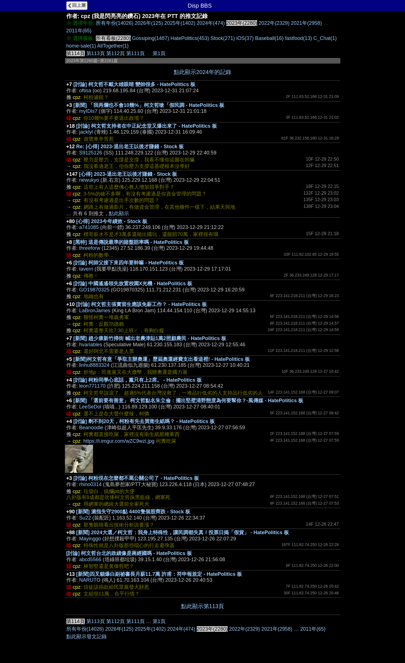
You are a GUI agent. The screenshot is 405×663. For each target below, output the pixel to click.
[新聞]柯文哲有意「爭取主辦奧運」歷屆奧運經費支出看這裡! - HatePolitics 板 (161, 359)
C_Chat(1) (325, 38)
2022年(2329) (274, 23)
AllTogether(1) (113, 46)
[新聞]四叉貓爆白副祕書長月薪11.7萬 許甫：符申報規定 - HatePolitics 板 (159, 574)
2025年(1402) (179, 23)
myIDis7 (88, 111)
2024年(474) (211, 23)
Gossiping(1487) (150, 38)
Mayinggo (90, 538)
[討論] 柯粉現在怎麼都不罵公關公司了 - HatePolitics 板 (136, 478)
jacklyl (86, 132)
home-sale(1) (81, 46)
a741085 (89, 227)
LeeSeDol (90, 407)
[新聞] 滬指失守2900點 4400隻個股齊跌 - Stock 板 (133, 511)
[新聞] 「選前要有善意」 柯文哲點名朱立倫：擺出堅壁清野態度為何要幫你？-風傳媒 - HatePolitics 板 (188, 400)
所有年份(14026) (115, 23)
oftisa (85, 90)
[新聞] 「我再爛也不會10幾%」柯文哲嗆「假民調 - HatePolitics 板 (148, 105)
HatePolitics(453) (190, 38)
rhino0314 (90, 484)
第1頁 (159, 53)
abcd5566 (90, 559)
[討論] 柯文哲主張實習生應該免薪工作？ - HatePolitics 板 (141, 304)
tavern (86, 269)
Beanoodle (91, 427)
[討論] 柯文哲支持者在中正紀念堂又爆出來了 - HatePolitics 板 (146, 126)
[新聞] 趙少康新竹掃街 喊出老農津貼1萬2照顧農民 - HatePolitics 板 (149, 338)
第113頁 (95, 53)
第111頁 (135, 53)
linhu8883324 (94, 365)
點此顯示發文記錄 (86, 636)
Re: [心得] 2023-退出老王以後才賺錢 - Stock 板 (130, 146)
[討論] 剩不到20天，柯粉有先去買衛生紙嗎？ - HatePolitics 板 (144, 421)
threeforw (89, 248)
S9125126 (90, 153)
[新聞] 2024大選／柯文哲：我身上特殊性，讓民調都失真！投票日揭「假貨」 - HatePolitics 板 (182, 532)
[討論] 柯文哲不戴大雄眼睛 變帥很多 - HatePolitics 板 (134, 84)
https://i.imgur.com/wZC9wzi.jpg (119, 441)
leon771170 (92, 386)
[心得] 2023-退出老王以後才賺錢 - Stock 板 (128, 174)
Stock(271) (223, 38)
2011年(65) (79, 30)
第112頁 (115, 53)
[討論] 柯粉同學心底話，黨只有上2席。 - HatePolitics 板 (137, 380)
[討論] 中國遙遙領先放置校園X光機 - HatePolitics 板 (132, 283)
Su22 (85, 518)
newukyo (89, 180)
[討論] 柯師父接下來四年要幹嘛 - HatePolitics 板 (128, 263)
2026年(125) (149, 23)
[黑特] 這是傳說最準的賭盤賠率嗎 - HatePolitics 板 (131, 242)
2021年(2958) (306, 23)
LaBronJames (94, 310)
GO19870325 (94, 290)
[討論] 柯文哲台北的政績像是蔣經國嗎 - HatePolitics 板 (129, 553)
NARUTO (90, 580)
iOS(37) (245, 38)
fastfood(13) (298, 38)
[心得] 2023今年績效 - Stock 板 (111, 221)
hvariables (90, 344)
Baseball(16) (269, 38)
